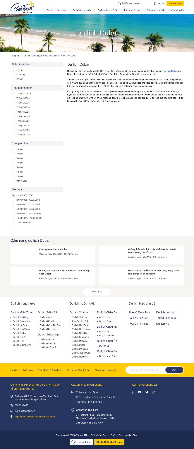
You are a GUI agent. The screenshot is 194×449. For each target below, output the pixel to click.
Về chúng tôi (177, 10)
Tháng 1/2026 (23, 98)
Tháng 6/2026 (23, 121)
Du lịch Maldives (80, 357)
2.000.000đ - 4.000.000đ (28, 200)
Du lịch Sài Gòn (47, 339)
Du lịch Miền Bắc (48, 312)
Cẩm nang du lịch (156, 10)
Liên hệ (14, 370)
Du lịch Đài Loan (80, 349)
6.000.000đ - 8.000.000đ (28, 209)
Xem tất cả (97, 291)
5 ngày (20, 167)
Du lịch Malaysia (80, 341)
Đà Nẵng (21, 74)
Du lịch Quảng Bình (22, 345)
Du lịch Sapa (46, 317)
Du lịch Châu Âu (107, 312)
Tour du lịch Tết (138, 323)
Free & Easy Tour (139, 312)
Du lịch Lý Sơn (20, 325)
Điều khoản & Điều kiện (49, 370)
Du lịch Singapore (80, 337)
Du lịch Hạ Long (47, 329)
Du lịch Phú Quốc (48, 347)
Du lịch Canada (106, 335)
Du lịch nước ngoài (56, 10)
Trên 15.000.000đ (25, 222)
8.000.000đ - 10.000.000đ (29, 213)
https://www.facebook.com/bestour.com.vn (35, 416)
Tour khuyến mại (132, 10)
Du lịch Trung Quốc (81, 353)
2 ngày (20, 153)
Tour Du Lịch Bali (80, 321)
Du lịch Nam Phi (107, 356)
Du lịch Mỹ (104, 331)
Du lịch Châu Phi (107, 351)
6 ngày (20, 172)
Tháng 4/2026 (23, 112)
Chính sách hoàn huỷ (105, 370)
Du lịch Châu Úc (107, 340)
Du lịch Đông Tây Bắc (50, 325)
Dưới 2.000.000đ (25, 195)
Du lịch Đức (105, 317)
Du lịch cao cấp (165, 312)
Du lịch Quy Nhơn (21, 321)
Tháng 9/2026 (23, 134)
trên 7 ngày (22, 181)
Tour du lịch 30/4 (166, 318)
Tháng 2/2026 (23, 103)
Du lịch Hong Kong (81, 329)
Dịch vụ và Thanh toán (78, 370)
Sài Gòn (20, 79)
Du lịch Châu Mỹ (107, 326)
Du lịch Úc (104, 346)
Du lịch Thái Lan (80, 317)
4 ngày (20, 162)
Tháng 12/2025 (24, 93)
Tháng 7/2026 (23, 125)
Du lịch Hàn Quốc (80, 325)
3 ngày (20, 158)
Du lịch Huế (18, 341)
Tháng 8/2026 (23, 130)
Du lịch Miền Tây (48, 343)
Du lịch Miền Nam (49, 334)
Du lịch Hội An (19, 337)
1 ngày (20, 149)
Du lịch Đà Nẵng (20, 317)
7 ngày (20, 176)
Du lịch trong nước (82, 10)
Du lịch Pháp (105, 321)
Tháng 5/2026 (23, 116)
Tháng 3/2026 (23, 107)
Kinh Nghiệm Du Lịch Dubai (53, 249)
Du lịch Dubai (78, 345)
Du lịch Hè (162, 323)
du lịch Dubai (170, 71)
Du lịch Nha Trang (21, 329)
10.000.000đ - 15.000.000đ (29, 218)
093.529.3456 (104, 442)
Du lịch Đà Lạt (19, 333)
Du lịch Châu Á (79, 312)
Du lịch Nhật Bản (80, 333)
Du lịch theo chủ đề (107, 10)
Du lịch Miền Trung (21, 312)
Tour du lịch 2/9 (138, 318)
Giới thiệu (28, 370)
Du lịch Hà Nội (47, 321)
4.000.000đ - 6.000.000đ (28, 204)
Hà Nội (20, 70)
